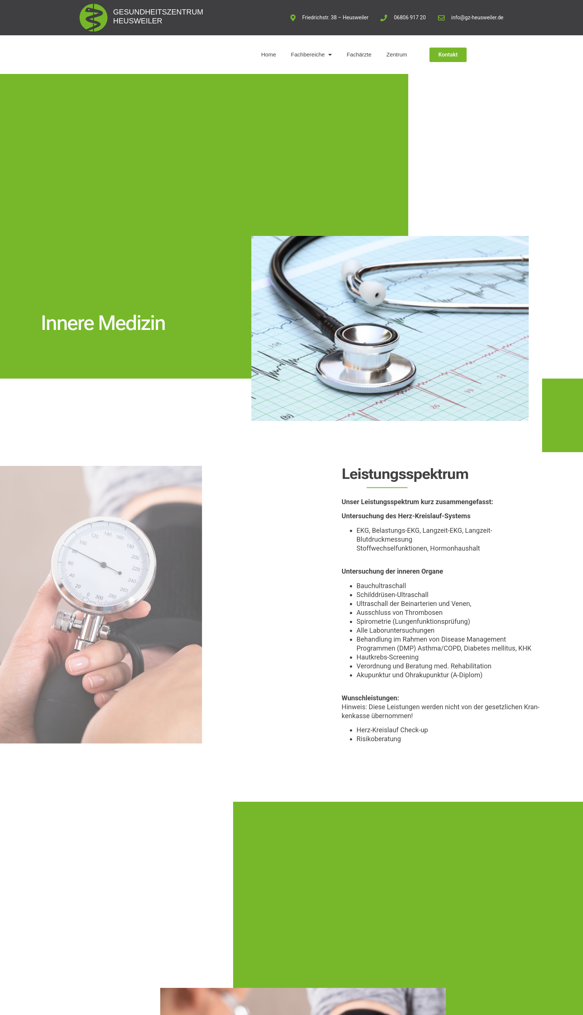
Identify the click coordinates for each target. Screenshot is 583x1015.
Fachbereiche (311, 54)
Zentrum (396, 54)
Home (268, 54)
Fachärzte (359, 54)
